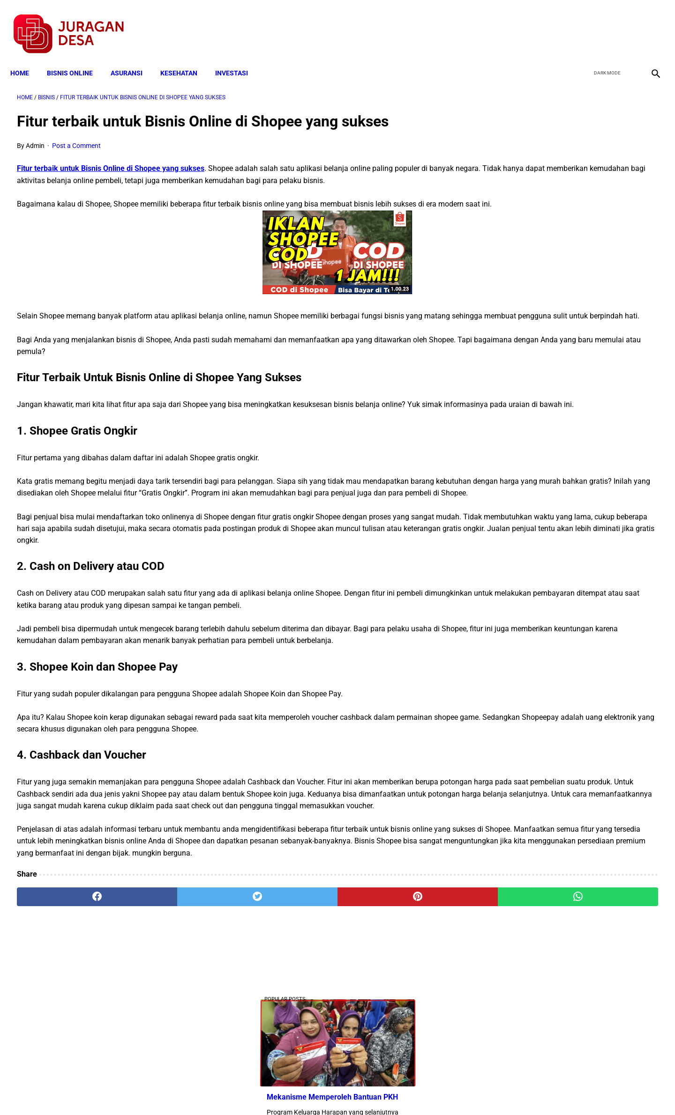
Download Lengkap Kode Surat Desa (560, 329)
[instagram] (648, 24)
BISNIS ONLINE (76, 57)
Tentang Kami (460, 1091)
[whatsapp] (395, 1005)
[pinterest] (287, 1005)
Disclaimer (332, 1091)
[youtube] (626, 24)
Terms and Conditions (226, 1091)
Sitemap (369, 1091)
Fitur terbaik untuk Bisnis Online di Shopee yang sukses (110, 159)
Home (26, 57)
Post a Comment (76, 136)
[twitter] (604, 24)
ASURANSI (133, 57)
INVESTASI (238, 57)
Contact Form (410, 1091)
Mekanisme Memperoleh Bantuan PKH (564, 188)
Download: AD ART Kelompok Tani (557, 234)
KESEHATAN (185, 57)
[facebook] (582, 24)
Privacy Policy (288, 1091)
